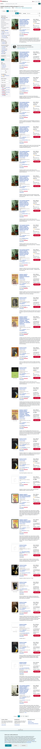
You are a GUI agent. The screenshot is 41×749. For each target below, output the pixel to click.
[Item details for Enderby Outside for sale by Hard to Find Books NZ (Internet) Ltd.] (15, 665)
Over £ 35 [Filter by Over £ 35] (3, 67)
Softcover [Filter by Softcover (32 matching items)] (4, 43)
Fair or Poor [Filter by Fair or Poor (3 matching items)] (4, 36)
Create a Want (3, 724)
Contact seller (21, 35)
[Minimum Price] (3, 70)
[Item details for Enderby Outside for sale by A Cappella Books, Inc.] (15, 463)
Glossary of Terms (31, 722)
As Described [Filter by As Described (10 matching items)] (4, 37)
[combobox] (21, 3)
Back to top (20, 729)
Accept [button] (8, 745)
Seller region (3, 80)
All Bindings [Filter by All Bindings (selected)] (3, 40)
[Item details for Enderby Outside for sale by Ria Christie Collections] (15, 627)
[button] (39, 15)
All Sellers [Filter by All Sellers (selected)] (3, 86)
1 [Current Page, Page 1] (7, 11)
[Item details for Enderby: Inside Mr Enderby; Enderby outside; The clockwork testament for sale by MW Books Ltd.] (15, 523)
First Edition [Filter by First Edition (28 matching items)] (4, 46)
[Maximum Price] (3, 72)
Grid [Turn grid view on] (20, 13)
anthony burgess (8, 7)
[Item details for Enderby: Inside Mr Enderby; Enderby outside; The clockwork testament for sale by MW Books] (15, 498)
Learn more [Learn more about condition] (6, 30)
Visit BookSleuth (17, 724)
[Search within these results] (25, 16)
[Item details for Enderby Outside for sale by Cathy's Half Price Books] (15, 302)
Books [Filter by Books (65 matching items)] (3, 18)
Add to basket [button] (36, 29)
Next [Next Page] (15, 11)
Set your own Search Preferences (33, 723)
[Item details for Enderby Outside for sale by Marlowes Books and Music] (15, 607)
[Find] (39, 3)
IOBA (27, 671)
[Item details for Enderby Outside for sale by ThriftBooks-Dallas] (15, 372)
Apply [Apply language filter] (3, 59)
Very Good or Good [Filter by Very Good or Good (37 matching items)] (5, 35)
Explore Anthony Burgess (22, 48)
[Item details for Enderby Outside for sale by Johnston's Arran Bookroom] (15, 586)
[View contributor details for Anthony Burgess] (22, 25)
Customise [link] (23, 745)
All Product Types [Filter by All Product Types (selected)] (4, 17)
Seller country (4, 82)
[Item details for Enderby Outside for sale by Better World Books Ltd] (15, 392)
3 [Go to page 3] (23, 716)
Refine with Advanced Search (27, 7)
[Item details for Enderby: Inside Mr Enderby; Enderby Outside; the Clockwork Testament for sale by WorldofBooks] (15, 279)
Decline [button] (15, 745)
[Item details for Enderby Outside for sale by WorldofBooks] (15, 443)
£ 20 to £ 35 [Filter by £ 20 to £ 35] (3, 66)
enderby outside (18, 7)
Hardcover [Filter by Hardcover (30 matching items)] (4, 42)
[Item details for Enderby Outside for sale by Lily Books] (15, 647)
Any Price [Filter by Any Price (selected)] (3, 63)
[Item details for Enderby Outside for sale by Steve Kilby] (15, 479)
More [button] (25, 712)
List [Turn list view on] (17, 13)
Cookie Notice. (29, 741)
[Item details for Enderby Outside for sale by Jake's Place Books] (15, 352)
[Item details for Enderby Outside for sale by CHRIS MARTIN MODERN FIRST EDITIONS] (15, 548)
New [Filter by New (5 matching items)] (3, 31)
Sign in (36, 1)
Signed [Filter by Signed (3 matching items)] (3, 47)
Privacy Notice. (29, 742)
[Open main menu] (2, 3)
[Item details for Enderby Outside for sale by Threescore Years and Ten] (15, 570)
